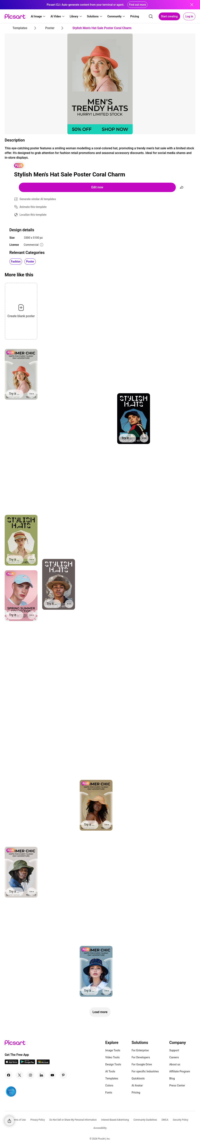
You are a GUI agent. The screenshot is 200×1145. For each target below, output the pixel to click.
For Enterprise (140, 1050)
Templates (111, 1078)
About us (174, 1064)
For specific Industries (145, 1071)
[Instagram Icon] (30, 1075)
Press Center (177, 1085)
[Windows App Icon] (43, 1063)
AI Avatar (137, 1085)
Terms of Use (19, 1119)
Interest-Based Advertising (115, 1119)
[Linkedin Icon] (41, 1075)
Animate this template (33, 206)
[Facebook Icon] (8, 1075)
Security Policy (180, 1119)
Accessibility (99, 1128)
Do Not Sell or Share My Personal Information (72, 1119)
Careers (174, 1057)
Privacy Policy (37, 1119)
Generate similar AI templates (38, 199)
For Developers (141, 1057)
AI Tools (110, 1071)
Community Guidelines (145, 1119)
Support (174, 1050)
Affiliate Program (179, 1071)
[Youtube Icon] (52, 1075)
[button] (38, 16)
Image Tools (112, 1050)
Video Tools (112, 1057)
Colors (109, 1085)
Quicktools (138, 1078)
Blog (172, 1078)
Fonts (108, 1092)
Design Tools (113, 1064)
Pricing (136, 1092)
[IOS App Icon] (11, 1063)
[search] (150, 16)
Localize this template (33, 214)
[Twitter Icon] (19, 1075)
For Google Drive (142, 1064)
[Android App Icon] (27, 1063)
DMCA (165, 1119)
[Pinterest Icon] (63, 1075)
